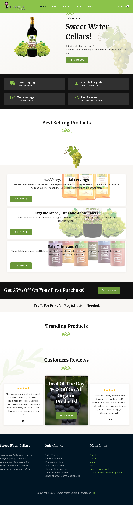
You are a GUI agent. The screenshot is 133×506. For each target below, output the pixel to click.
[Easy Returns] (77, 98)
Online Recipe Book (99, 469)
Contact (78, 6)
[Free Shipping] (13, 83)
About (65, 6)
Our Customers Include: (57, 472)
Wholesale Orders (54, 462)
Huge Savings (26, 97)
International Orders (55, 466)
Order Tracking (52, 455)
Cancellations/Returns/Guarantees (62, 476)
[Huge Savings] (13, 98)
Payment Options (53, 459)
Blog (90, 6)
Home (43, 6)
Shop (54, 6)
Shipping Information (56, 469)
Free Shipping (27, 82)
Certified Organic (93, 82)
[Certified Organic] (77, 83)
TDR (94, 493)
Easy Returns (90, 97)
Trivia (92, 466)
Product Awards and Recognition (106, 472)
